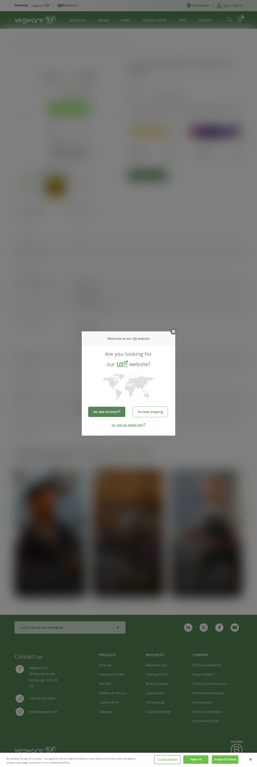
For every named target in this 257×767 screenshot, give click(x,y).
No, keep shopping (150, 412)
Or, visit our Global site (127, 425)
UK (135, 338)
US (120, 364)
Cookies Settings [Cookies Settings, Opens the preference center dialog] (167, 759)
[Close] (250, 759)
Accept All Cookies (225, 759)
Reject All (196, 759)
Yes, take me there (105, 412)
